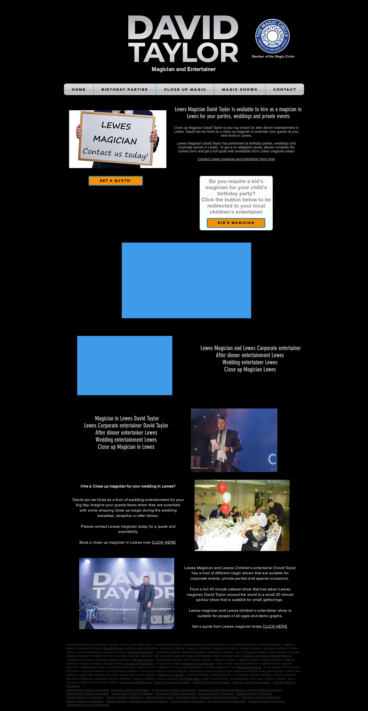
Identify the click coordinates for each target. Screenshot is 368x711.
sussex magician (273, 667)
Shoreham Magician (249, 667)
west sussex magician (143, 674)
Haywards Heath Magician (135, 682)
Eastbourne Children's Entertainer (175, 693)
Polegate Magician (142, 659)
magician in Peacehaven (138, 663)
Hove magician (130, 655)
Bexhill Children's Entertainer (264, 689)
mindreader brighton (93, 671)
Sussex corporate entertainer (83, 652)
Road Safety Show (187, 697)
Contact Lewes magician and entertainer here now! (236, 159)
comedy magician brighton (122, 671)
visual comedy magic (168, 663)
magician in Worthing (198, 648)
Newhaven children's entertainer (148, 701)
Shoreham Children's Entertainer (260, 697)
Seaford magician (220, 674)
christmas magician (166, 678)
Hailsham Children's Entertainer (251, 682)
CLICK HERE (164, 542)
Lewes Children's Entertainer (188, 701)
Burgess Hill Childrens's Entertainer (88, 693)
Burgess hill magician (198, 655)
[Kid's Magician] (236, 223)
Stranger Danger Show (159, 697)
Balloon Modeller (117, 701)
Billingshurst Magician (79, 678)
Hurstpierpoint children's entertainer (87, 689)
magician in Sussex (114, 652)
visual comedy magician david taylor (236, 663)
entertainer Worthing (171, 648)
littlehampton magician (202, 671)
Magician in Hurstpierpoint (198, 663)
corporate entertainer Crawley (280, 648)
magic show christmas (215, 678)
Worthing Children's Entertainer (211, 682)
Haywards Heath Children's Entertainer (222, 689)
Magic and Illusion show (227, 655)
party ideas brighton (92, 674)
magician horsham (225, 659)
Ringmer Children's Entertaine (172, 682)
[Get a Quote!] (115, 181)
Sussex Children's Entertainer (216, 693)
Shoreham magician (168, 652)
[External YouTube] (186, 280)
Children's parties (275, 678)
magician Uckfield (143, 678)
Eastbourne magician (220, 652)
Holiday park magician (80, 659)
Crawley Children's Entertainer (84, 697)
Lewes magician (174, 655)
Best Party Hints (190, 678)
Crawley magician (250, 648)
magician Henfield (197, 674)
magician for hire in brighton (153, 667)
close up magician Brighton (251, 652)
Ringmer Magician (285, 674)
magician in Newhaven (171, 674)
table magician (277, 652)
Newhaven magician (194, 652)
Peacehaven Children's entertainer (132, 693)
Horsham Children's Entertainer (124, 697)
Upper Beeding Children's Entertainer (174, 689)
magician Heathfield (245, 671)
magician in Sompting (140, 652)
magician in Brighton (90, 648)
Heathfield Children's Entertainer (219, 697)
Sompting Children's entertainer (227, 701)
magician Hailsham (260, 674)
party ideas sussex (117, 674)
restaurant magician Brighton (112, 659)
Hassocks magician (152, 655)
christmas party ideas (242, 678)
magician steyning (271, 659)
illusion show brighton (271, 671)
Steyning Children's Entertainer (85, 701)
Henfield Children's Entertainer (266, 701)
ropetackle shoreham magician (112, 678)
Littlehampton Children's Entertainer (87, 704)
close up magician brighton (187, 667)
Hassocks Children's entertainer (130, 689)
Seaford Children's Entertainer (254, 693)
